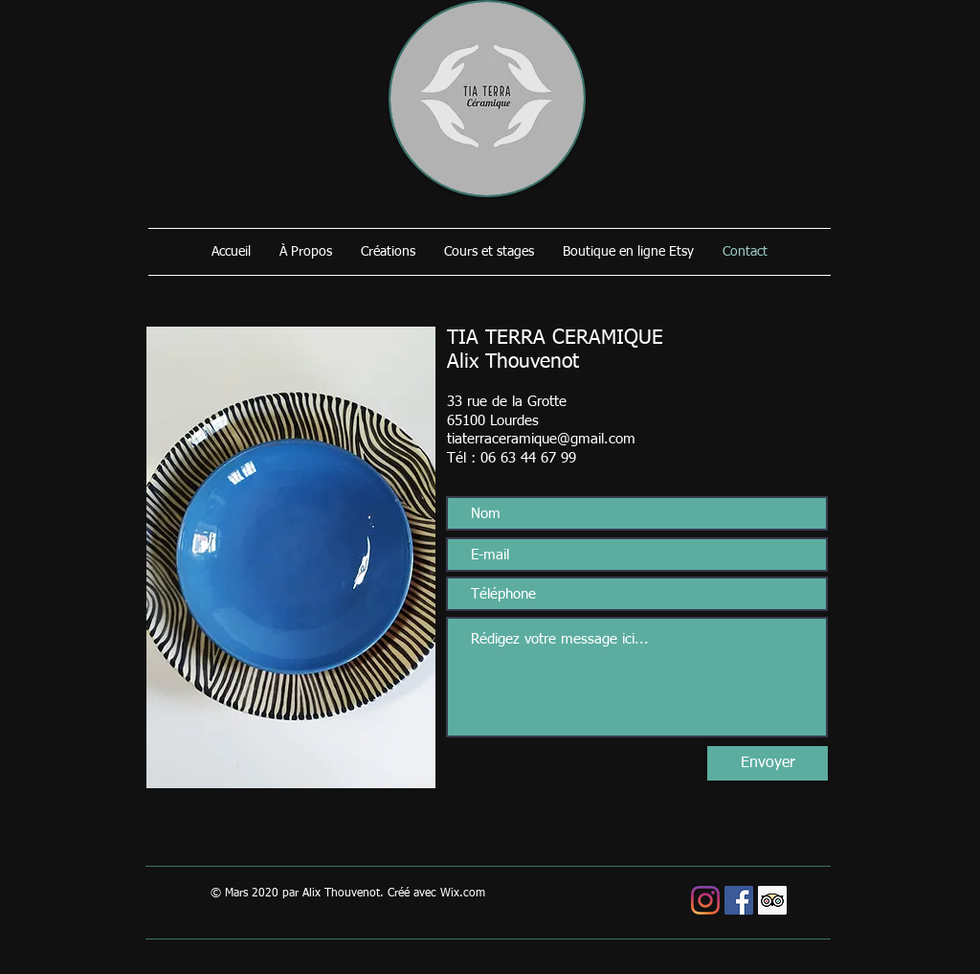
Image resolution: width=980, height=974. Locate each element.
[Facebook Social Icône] (738, 900)
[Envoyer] (767, 763)
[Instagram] (705, 900)
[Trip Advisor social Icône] (772, 900)
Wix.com (462, 893)
